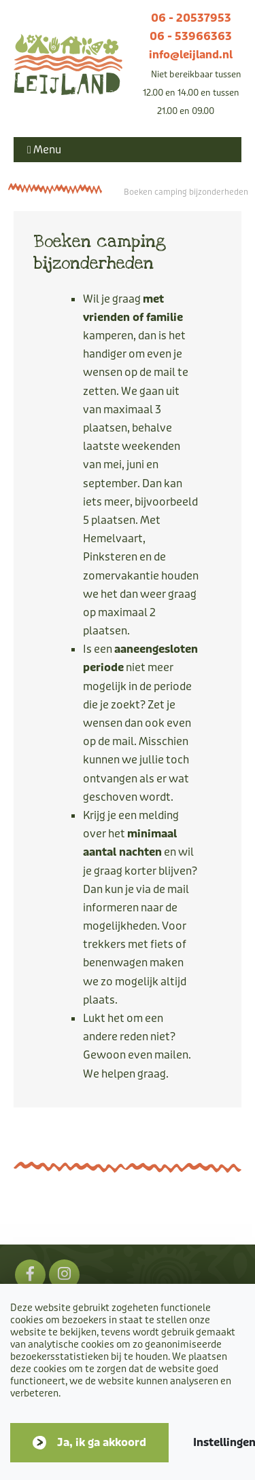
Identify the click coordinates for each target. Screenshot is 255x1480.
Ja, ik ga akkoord (101, 1442)
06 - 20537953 (191, 18)
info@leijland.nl (191, 55)
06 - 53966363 (191, 36)
